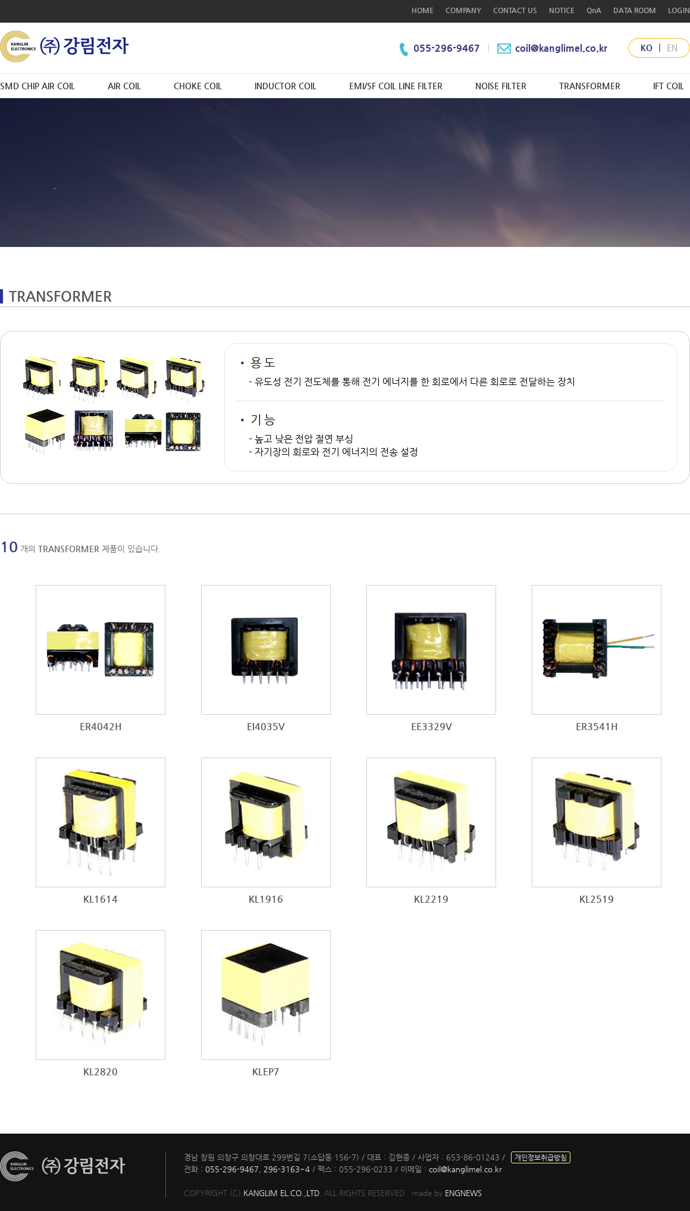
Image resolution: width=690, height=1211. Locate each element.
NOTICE (562, 10)
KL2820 (100, 1071)
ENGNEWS (463, 1192)
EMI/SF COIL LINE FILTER (396, 85)
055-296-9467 (447, 48)
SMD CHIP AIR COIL (37, 85)
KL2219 (431, 899)
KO (647, 47)
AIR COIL (124, 85)
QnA (593, 10)
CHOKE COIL (198, 85)
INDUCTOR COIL (285, 85)
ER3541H (597, 726)
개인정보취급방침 (541, 1157)
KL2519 (596, 899)
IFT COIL (668, 85)
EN (672, 47)
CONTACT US (515, 10)
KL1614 (100, 899)
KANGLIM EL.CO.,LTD (281, 1192)
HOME (423, 10)
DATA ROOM (634, 10)
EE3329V (431, 726)
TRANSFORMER (589, 85)
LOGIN (679, 10)
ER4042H (101, 726)
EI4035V (266, 726)
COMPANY (463, 10)
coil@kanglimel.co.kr (551, 48)
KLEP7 (266, 1071)
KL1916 (266, 899)
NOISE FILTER (500, 85)
